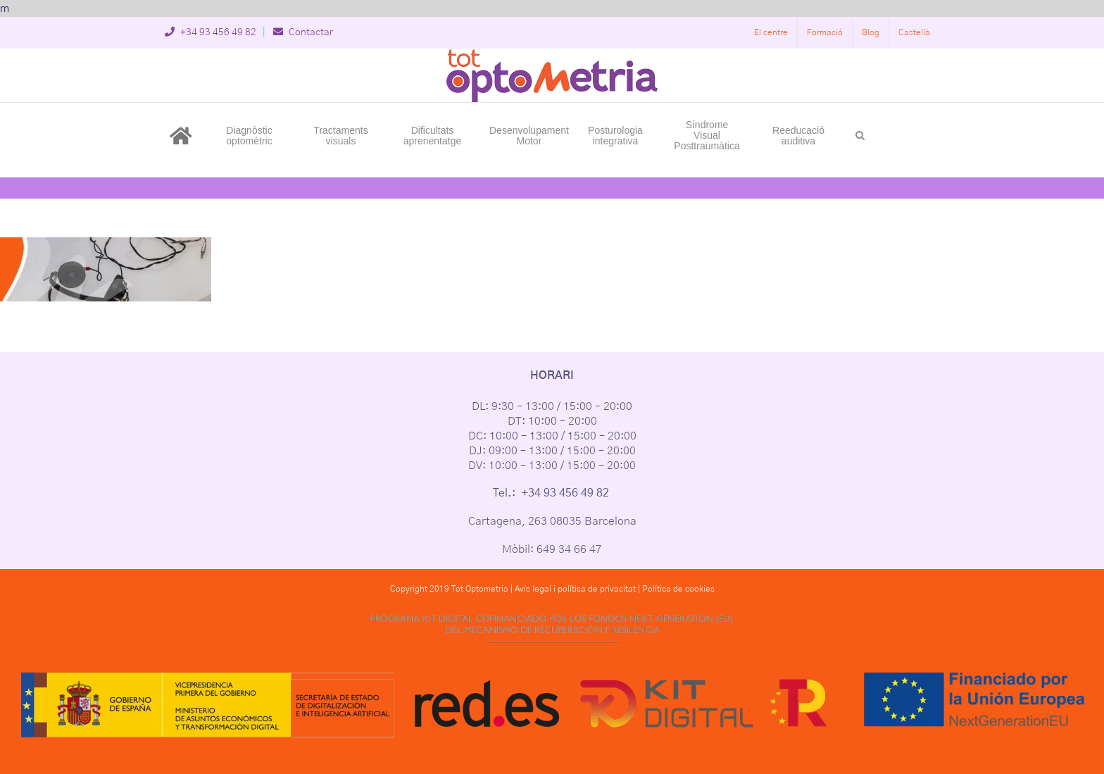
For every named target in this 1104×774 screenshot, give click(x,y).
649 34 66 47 (569, 549)
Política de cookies (678, 589)
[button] (860, 134)
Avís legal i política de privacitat (575, 589)
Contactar (303, 32)
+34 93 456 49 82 (210, 32)
